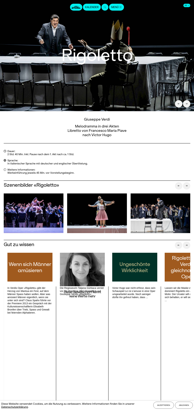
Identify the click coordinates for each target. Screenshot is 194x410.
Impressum (97, 376)
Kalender (92, 7)
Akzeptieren (163, 405)
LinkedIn (32, 372)
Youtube (48, 367)
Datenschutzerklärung (14, 406)
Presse (97, 363)
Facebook (18, 367)
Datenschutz (97, 380)
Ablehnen (184, 405)
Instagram (31, 367)
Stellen (97, 368)
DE (187, 5)
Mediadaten (97, 372)
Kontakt (97, 359)
